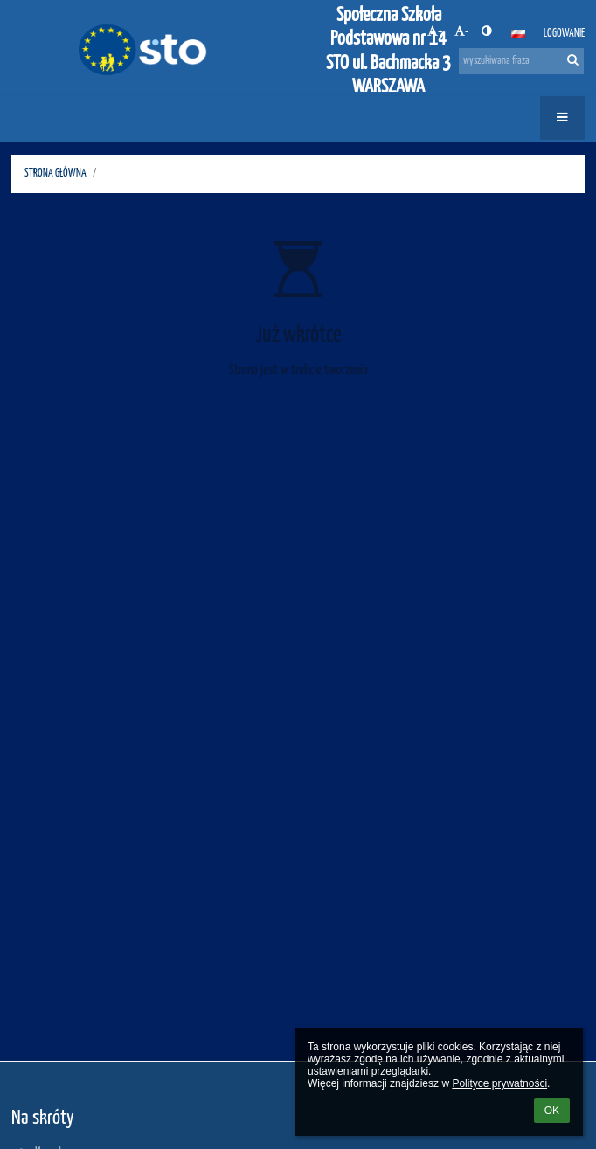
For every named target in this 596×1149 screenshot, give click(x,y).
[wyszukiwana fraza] (521, 61)
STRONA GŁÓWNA (55, 173)
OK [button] (551, 1110)
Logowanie (564, 33)
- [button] (461, 31)
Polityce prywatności (499, 1083)
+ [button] (434, 31)
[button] (518, 34)
